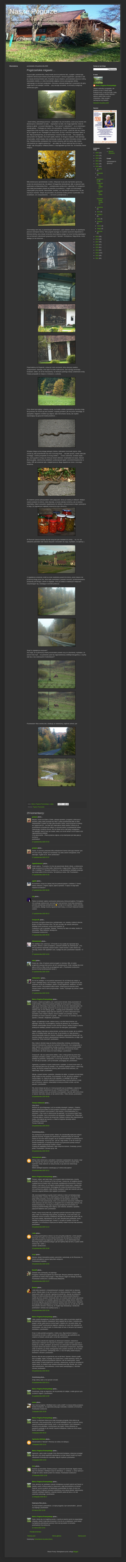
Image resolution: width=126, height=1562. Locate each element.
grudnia (99, 169)
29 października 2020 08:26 (40, 1371)
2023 (97, 158)
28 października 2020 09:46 (40, 1151)
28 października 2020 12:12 (40, 1227)
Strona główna (56, 1536)
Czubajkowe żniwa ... (100, 193)
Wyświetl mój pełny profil (101, 103)
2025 (97, 153)
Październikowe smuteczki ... (100, 201)
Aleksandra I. (36, 978)
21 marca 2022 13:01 (38, 1528)
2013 (97, 253)
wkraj (34, 960)
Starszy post (82, 1536)
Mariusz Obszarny (112, 152)
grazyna (34, 817)
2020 (97, 166)
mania (34, 1402)
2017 (97, 242)
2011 (97, 258)
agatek (34, 881)
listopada (100, 173)
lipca (98, 212)
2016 (97, 244)
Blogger (75, 1551)
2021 (97, 164)
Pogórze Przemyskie (38, 807)
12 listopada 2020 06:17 (39, 1497)
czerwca (99, 214)
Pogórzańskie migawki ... (100, 185)
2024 (97, 155)
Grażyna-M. (36, 920)
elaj (33, 896)
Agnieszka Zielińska (38, 1439)
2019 (97, 236)
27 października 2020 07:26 (40, 875)
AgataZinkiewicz (37, 863)
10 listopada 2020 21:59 (39, 1475)
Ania (33, 1466)
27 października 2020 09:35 (40, 935)
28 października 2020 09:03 (40, 1126)
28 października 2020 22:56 (40, 1310)
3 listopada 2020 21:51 (39, 1444)
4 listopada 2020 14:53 (39, 1460)
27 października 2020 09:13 (40, 913)
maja (99, 219)
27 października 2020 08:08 (40, 890)
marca (99, 226)
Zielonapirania (37, 1157)
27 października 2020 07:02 (40, 842)
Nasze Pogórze (33, 11)
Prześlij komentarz (35, 1532)
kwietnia (99, 221)
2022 (97, 161)
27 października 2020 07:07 (40, 857)
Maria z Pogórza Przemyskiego (42, 999)
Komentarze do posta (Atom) (43, 1539)
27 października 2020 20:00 (40, 993)
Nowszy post (31, 1536)
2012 (97, 255)
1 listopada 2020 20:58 (39, 1411)
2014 (97, 250)
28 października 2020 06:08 (40, 1096)
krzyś (34, 1254)
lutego (99, 228)
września (100, 207)
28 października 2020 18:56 (40, 1264)
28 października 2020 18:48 (40, 1248)
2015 (97, 247)
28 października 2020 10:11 (40, 1170)
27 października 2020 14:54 (40, 954)
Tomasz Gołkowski (38, 1103)
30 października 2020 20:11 (40, 1382)
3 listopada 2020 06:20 (39, 1433)
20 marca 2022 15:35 (38, 1510)
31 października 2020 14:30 (40, 1396)
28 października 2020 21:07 (40, 1281)
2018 (97, 239)
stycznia (99, 231)
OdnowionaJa (36, 941)
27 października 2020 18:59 (40, 972)
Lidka (34, 1233)
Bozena (34, 1287)
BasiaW (34, 1270)
